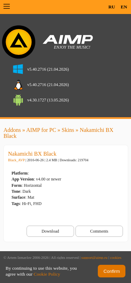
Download (50, 231)
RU (111, 6)
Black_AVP (16, 160)
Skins (68, 130)
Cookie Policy (47, 274)
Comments (99, 231)
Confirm (111, 271)
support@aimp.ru (94, 258)
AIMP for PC (41, 130)
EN (124, 6)
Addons (12, 130)
